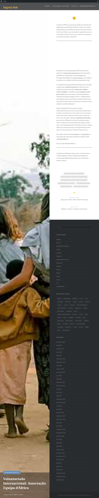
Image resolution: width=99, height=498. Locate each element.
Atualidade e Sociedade (60, 6)
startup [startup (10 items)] (72, 324)
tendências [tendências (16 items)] (68, 327)
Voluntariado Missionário (81, 186)
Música (58, 273)
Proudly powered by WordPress (65, 495)
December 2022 (60, 372)
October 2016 (60, 480)
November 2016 (60, 476)
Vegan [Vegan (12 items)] (87, 327)
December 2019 (60, 416)
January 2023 (60, 369)
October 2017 (60, 459)
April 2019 (59, 426)
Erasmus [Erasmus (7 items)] (70, 308)
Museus (58, 269)
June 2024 (59, 352)
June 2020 (59, 406)
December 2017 (60, 453)
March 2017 (59, 469)
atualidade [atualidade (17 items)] (60, 301)
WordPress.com (87, 495)
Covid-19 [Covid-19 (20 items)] (87, 301)
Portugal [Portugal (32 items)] (78, 317)
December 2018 (60, 429)
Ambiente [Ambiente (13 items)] (74, 298)
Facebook (76, 134)
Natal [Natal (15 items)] (64, 317)
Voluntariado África (66, 186)
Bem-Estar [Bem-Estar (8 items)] (68, 301)
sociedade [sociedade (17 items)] (65, 324)
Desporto (59, 256)
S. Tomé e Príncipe (76, 78)
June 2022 (59, 375)
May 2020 (59, 409)
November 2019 (60, 419)
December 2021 (60, 382)
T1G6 (10, 494)
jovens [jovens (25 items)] (75, 311)
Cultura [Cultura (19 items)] (66, 305)
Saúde (58, 276)
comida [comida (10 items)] (81, 301)
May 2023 (59, 365)
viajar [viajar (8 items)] (58, 330)
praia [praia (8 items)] (84, 317)
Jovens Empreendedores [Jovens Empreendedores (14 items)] (63, 314)
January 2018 (60, 449)
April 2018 (59, 446)
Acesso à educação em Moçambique (74, 173)
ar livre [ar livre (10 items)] (81, 298)
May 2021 (59, 395)
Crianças (58, 253)
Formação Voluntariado (83, 183)
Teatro (58, 279)
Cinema (58, 249)
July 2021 (59, 389)
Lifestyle (74, 6)
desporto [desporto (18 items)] (72, 305)
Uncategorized (60, 286)
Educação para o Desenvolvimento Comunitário (74, 180)
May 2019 (59, 422)
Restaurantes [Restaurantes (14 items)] (69, 320)
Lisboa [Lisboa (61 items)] (81, 314)
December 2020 (60, 399)
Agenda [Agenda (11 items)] (59, 298)
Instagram (85, 134)
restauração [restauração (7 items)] (78, 320)
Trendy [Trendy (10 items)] (75, 327)
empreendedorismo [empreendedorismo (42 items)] (82, 305)
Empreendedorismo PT (88, 6)
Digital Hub (10, 7)
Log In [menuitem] (4, 1)
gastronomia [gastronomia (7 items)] (60, 311)
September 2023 (60, 362)
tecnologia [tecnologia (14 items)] (60, 327)
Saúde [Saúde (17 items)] (58, 324)
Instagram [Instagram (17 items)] (69, 311)
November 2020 (60, 402)
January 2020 (60, 412)
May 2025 (59, 345)
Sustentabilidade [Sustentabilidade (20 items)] (80, 324)
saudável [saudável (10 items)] (86, 320)
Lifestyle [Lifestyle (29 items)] (74, 314)
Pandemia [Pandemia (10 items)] (71, 317)
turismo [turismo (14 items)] (81, 327)
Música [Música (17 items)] (59, 317)
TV (57, 283)
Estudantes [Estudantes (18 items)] (78, 308)
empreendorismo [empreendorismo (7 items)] (61, 308)
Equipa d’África (63, 139)
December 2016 (60, 473)
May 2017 (59, 463)
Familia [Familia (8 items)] (85, 308)
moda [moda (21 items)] (86, 314)
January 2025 (60, 348)
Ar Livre (58, 242)
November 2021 (60, 385)
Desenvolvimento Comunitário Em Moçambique (74, 176)
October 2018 (60, 436)
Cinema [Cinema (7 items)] (75, 301)
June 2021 (59, 392)
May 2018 (59, 443)
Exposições (59, 263)
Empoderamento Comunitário (66, 183)
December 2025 (60, 342)
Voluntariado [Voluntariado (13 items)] (65, 330)
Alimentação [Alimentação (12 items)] (66, 298)
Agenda (47, 6)
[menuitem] (1, 1)
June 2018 (59, 439)
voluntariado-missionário (71, 73)
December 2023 (60, 359)
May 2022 (59, 379)
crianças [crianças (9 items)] (59, 305)
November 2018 (60, 432)
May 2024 (59, 355)
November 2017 (60, 456)
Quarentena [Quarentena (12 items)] (60, 320)
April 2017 (59, 466)
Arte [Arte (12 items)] (86, 298)
